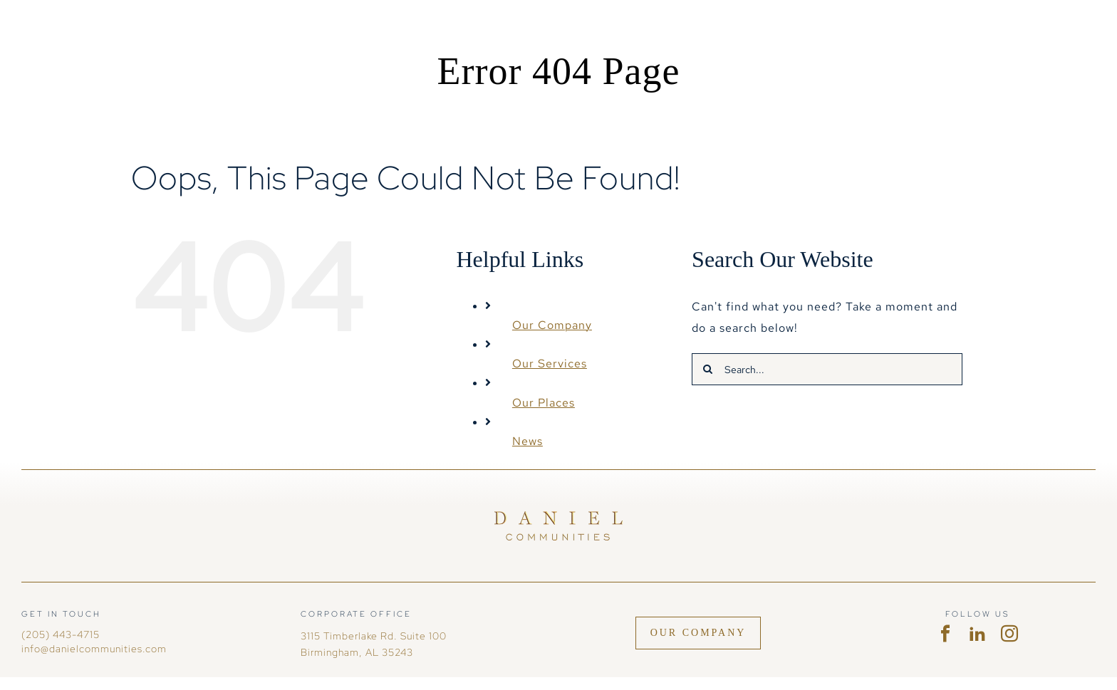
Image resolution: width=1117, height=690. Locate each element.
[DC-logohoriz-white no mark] (92, 30)
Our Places (543, 402)
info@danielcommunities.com (94, 648)
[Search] (708, 369)
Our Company (552, 325)
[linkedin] (978, 633)
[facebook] (946, 633)
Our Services (549, 363)
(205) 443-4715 (60, 634)
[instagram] (1010, 633)
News (527, 441)
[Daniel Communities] (558, 516)
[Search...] (827, 369)
